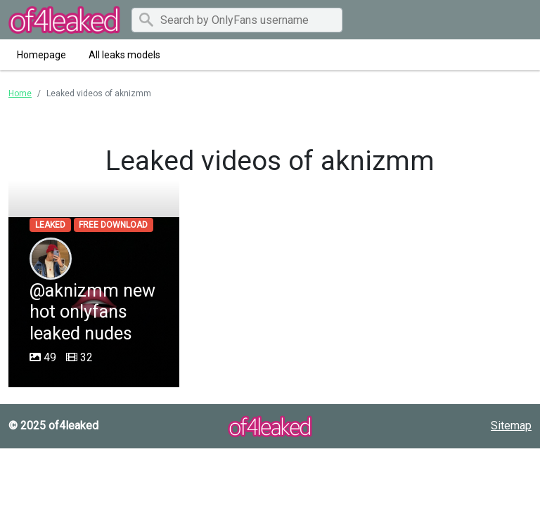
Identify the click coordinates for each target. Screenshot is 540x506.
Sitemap (511, 425)
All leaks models (124, 54)
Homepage (41, 54)
